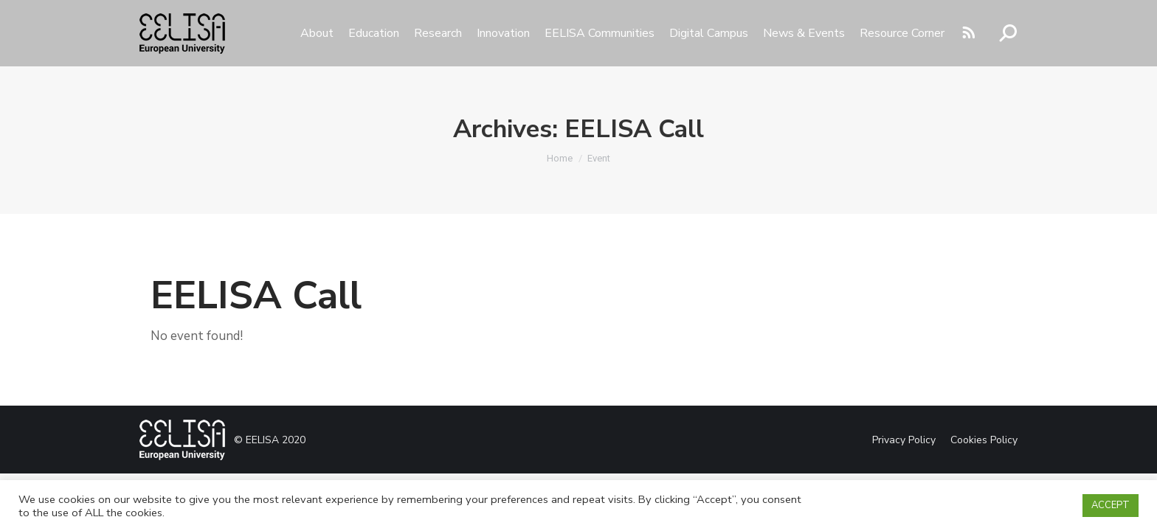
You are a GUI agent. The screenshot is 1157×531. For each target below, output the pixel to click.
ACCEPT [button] (1110, 505)
